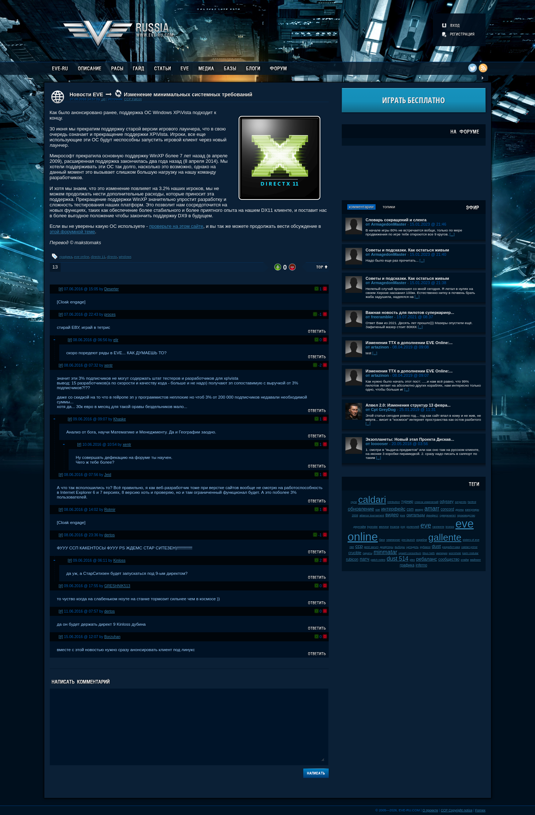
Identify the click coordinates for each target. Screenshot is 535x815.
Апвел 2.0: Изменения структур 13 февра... (408, 405)
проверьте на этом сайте (176, 226)
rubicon (352, 559)
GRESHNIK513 (117, 586)
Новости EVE (87, 94)
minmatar (385, 552)
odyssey (447, 502)
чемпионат (393, 539)
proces (109, 314)
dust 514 (398, 559)
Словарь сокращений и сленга (396, 220)
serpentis (461, 502)
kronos (450, 526)
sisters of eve (471, 539)
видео (391, 514)
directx (112, 257)
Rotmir (109, 510)
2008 (355, 515)
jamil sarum (371, 547)
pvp (403, 526)
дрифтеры (386, 547)
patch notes (378, 559)
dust (436, 546)
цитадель (412, 547)
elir (115, 340)
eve (426, 525)
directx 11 (98, 257)
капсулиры (472, 509)
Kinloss (119, 560)
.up (103, 99)
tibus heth (428, 553)
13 (55, 267)
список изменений (427, 502)
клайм (465, 559)
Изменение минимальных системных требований (188, 94)
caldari (372, 499)
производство (466, 515)
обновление (361, 509)
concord (447, 509)
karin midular (470, 553)
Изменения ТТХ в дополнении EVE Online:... (409, 342)
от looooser (377, 443)
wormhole (455, 553)
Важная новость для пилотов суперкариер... (410, 312)
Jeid (107, 475)
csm (410, 509)
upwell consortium (409, 553)
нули (354, 502)
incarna (395, 526)
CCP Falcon (133, 99)
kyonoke (372, 526)
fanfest (472, 502)
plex (412, 559)
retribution (394, 502)
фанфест (432, 515)
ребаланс (426, 559)
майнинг (475, 559)
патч (364, 559)
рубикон (425, 547)
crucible (354, 553)
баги (382, 539)
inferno (421, 565)
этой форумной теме (72, 231)
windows (125, 257)
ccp (358, 546)
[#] (61, 289)
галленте (439, 526)
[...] (452, 234)
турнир (407, 502)
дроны (459, 509)
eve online (81, 257)
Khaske (119, 419)
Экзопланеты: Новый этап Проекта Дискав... (410, 439)
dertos (109, 535)
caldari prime (469, 547)
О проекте (430, 810)
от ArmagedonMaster (386, 224)
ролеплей (412, 526)
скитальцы (415, 515)
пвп (351, 547)
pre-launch (408, 539)
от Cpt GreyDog (381, 409)
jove (402, 515)
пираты (367, 553)
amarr (432, 508)
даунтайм (359, 526)
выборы (400, 547)
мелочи (384, 526)
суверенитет (448, 515)
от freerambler (379, 317)
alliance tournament (372, 515)
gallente (444, 537)
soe (378, 509)
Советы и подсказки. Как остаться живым (407, 250)
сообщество (448, 559)
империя (441, 553)
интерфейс (393, 509)
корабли (421, 539)
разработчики (451, 547)
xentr (108, 365)
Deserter (111, 289)
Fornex (480, 810)
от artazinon (377, 347)
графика (66, 257)
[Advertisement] (414, 173)
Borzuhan (112, 637)
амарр (419, 509)
